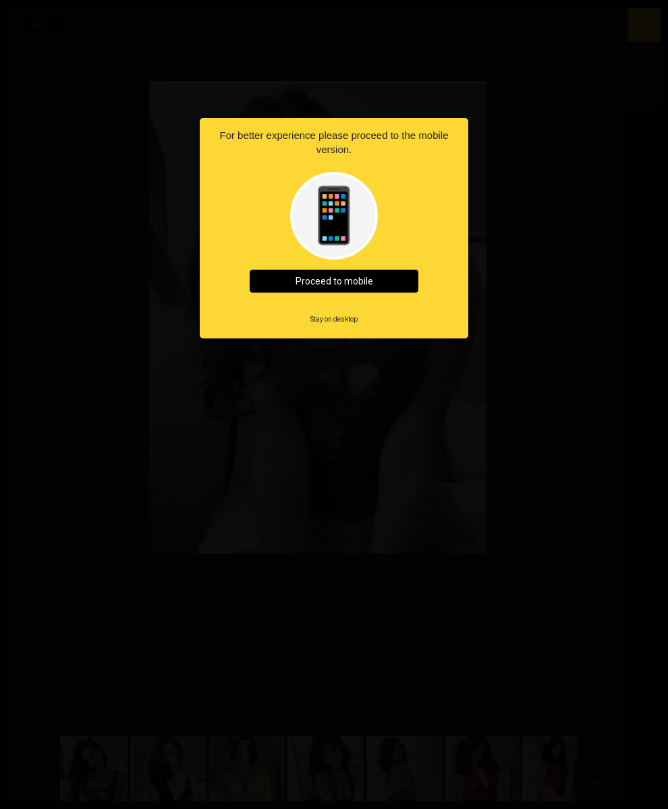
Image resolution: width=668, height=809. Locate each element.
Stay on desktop (334, 319)
